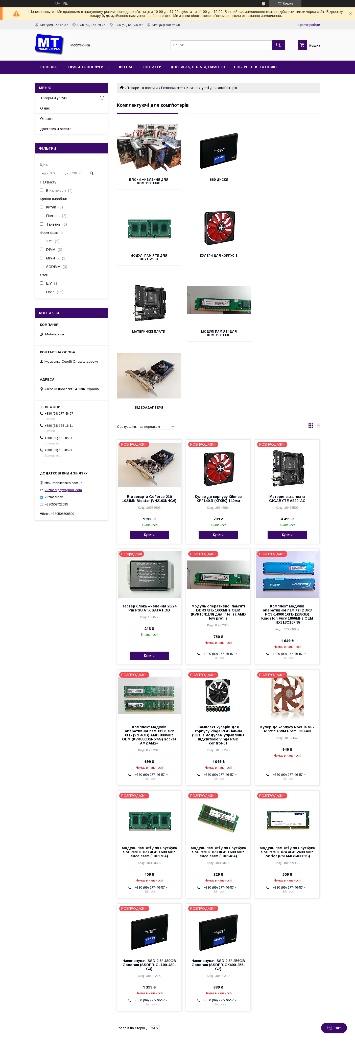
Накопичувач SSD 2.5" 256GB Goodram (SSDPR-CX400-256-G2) (218, 889)
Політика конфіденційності (206, 1034)
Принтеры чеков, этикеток (46, 1004)
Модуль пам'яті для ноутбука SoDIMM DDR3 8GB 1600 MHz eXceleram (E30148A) (218, 776)
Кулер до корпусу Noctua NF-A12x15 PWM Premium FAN (287, 653)
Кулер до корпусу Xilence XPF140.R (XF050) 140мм (218, 423)
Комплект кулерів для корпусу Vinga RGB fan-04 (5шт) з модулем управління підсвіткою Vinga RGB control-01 (218, 659)
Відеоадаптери (148, 331)
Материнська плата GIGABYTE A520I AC (287, 423)
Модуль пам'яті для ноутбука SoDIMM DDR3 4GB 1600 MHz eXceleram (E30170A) (149, 776)
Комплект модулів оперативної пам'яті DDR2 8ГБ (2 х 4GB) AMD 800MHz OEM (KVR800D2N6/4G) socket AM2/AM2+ (149, 659)
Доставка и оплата (56, 129)
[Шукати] (278, 45)
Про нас (125, 67)
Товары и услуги (53, 98)
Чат (334, 1028)
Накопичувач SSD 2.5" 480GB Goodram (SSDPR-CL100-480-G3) (149, 889)
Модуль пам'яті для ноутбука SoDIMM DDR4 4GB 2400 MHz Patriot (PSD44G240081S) (287, 776)
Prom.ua (201, 1025)
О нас (45, 108)
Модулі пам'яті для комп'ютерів (288, 257)
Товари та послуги (84, 67)
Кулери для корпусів (149, 255)
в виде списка (318, 350)
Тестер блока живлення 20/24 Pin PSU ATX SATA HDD (149, 532)
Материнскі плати (218, 255)
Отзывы (46, 119)
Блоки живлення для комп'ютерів (148, 181)
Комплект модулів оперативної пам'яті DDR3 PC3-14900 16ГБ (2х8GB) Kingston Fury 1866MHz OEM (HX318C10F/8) (287, 538)
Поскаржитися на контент (167, 1034)
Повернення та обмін (255, 67)
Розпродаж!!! (172, 88)
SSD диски (218, 179)
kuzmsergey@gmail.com (63, 490)
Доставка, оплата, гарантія (198, 67)
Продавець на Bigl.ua (177, 1029)
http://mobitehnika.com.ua (63, 483)
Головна (48, 67)
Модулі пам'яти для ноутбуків (288, 181)
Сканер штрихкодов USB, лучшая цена (57, 998)
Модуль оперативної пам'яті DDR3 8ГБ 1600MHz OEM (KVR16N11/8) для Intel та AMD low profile (218, 536)
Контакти (152, 67)
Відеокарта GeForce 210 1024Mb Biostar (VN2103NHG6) (149, 423)
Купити (149, 459)
